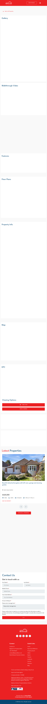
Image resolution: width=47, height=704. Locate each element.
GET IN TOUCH (32, 2)
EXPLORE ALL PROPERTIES (23, 512)
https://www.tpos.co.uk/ (16, 685)
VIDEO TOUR (23, 404)
